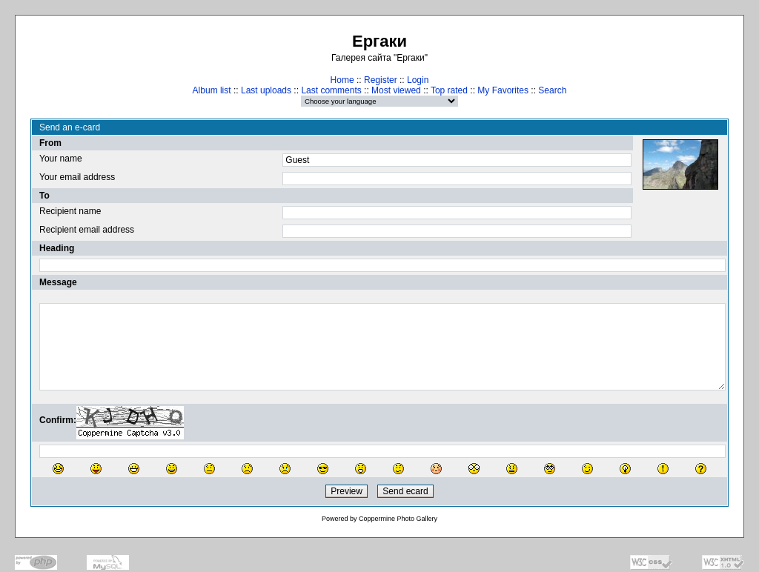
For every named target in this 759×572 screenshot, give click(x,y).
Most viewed (396, 90)
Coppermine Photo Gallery (398, 518)
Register (380, 80)
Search (552, 90)
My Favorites (502, 90)
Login (417, 80)
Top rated (449, 90)
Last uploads (266, 90)
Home (342, 80)
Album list (212, 90)
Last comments (331, 90)
